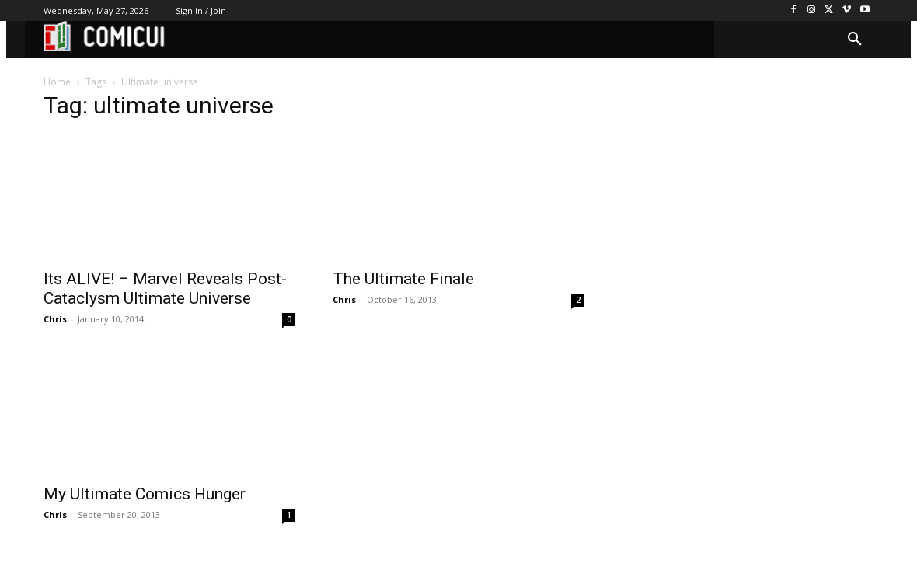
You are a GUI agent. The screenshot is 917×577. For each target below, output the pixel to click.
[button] (854, 39)
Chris (55, 319)
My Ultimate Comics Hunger (145, 494)
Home (57, 82)
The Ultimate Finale (403, 278)
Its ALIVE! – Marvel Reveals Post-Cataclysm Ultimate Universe (165, 288)
